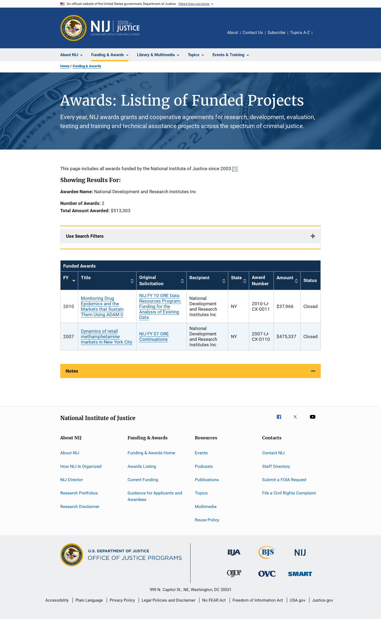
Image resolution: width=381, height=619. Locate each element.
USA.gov (297, 600)
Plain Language (89, 600)
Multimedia (206, 506)
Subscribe (276, 32)
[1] (235, 168)
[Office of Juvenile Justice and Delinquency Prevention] (234, 578)
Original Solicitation (151, 281)
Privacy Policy (122, 600)
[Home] (115, 28)
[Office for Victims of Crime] (267, 578)
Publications (207, 479)
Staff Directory (276, 466)
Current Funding (143, 479)
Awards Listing (142, 466)
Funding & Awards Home (151, 452)
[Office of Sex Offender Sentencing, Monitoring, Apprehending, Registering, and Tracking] (300, 577)
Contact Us (253, 32)
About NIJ (69, 452)
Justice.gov (322, 600)
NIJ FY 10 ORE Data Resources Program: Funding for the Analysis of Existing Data (160, 306)
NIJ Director (71, 479)
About (232, 32)
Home (64, 66)
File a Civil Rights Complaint (289, 493)
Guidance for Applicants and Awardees (155, 496)
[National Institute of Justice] (300, 557)
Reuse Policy (207, 519)
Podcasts (204, 466)
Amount (285, 277)
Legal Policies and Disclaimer (168, 600)
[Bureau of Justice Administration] (234, 557)
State (236, 277)
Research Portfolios (79, 493)
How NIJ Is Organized (80, 466)
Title (86, 277)
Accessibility (57, 600)
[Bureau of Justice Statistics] (267, 560)
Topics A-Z (300, 32)
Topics (201, 493)
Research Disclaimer (79, 506)
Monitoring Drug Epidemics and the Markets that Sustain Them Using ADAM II (102, 306)
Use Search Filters (85, 236)
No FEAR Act (214, 600)
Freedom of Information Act (258, 600)
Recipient (199, 277)
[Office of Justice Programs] (73, 28)
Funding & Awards (87, 66)
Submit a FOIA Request (284, 479)
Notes (72, 371)
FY (69, 281)
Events (201, 452)
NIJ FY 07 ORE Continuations (154, 336)
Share (321, 36)
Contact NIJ (273, 452)
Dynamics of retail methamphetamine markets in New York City (106, 336)
